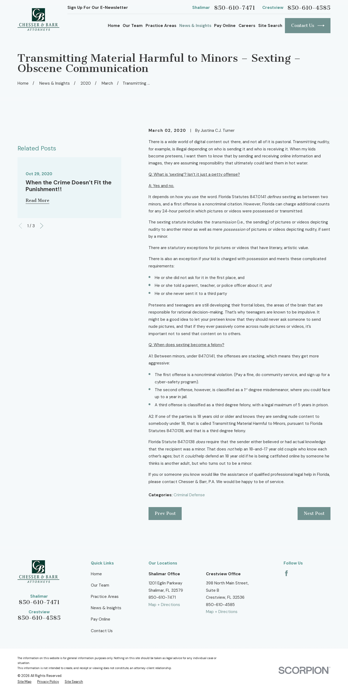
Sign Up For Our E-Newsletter (97, 7)
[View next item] (41, 260)
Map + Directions (164, 604)
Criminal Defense (189, 495)
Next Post (314, 513)
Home (96, 574)
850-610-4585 (308, 8)
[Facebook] (286, 573)
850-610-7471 (234, 8)
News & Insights (106, 608)
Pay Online (100, 619)
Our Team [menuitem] (133, 25)
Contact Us (308, 25)
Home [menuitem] (114, 25)
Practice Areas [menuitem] (161, 25)
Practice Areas (105, 596)
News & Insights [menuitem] (195, 25)
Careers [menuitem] (247, 25)
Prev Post (165, 513)
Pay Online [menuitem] (225, 25)
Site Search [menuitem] (270, 25)
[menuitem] (25, 682)
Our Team (100, 585)
